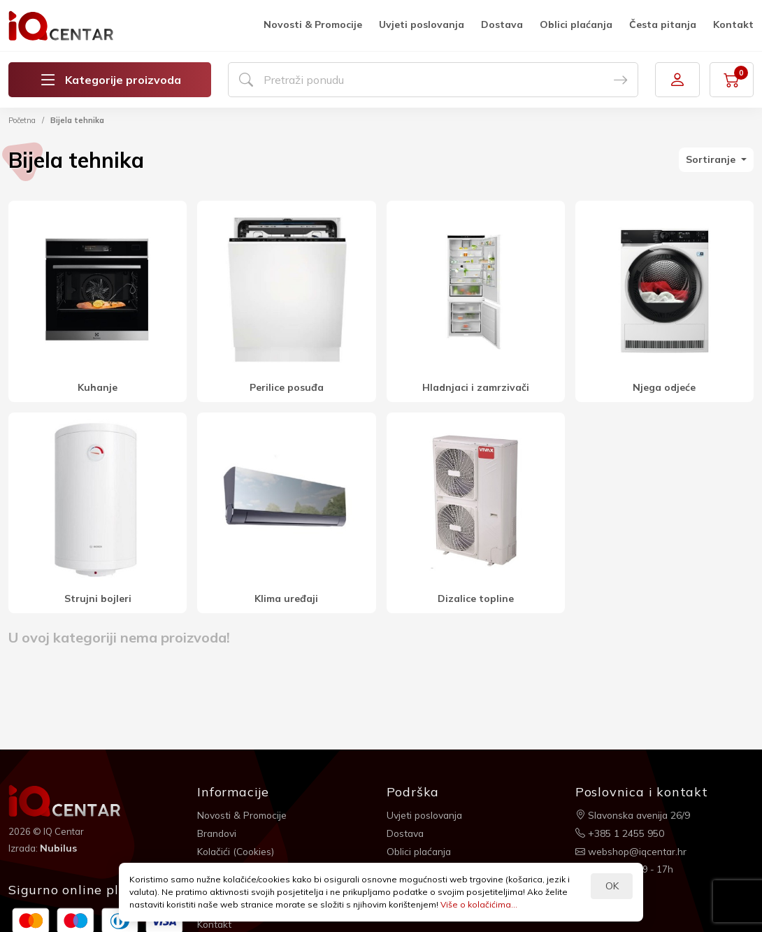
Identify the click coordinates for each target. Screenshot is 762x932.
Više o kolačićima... (478, 904)
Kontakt (733, 24)
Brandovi (217, 832)
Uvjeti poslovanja (421, 24)
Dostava (502, 24)
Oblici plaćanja (576, 24)
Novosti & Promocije (313, 24)
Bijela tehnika (77, 120)
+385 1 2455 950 (619, 832)
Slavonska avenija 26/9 (634, 814)
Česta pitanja (662, 24)
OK (612, 886)
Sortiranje (712, 159)
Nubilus (58, 848)
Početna (22, 120)
